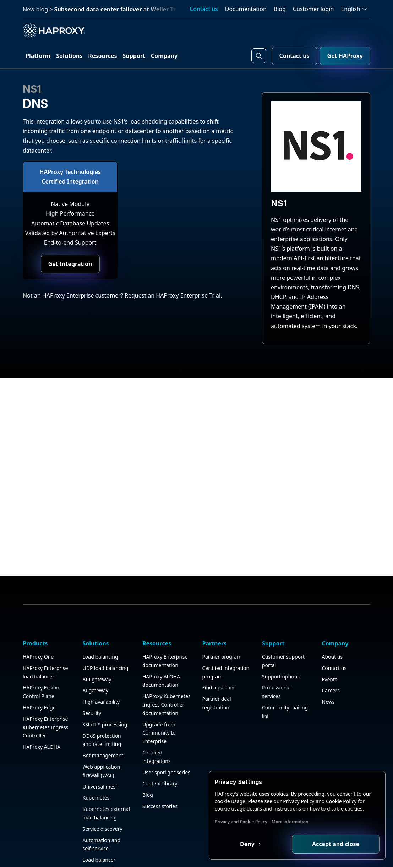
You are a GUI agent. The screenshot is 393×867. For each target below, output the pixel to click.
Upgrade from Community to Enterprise (159, 698)
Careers (331, 656)
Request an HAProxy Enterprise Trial (172, 295)
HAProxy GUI (98, 856)
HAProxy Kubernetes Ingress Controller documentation (166, 670)
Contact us (204, 9)
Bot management (103, 721)
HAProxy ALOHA (41, 712)
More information (290, 822)
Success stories (160, 772)
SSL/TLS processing (105, 690)
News (328, 667)
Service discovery (102, 794)
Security (92, 679)
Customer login (313, 9)
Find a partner (218, 653)
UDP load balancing (106, 634)
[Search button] (258, 55)
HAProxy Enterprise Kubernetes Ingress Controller (45, 693)
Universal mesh (101, 752)
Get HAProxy (345, 56)
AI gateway (95, 656)
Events (329, 645)
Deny (248, 844)
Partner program (222, 622)
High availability (101, 667)
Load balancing (100, 622)
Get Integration (70, 264)
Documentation (246, 9)
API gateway (97, 645)
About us (332, 622)
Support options (281, 642)
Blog (280, 9)
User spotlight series (166, 738)
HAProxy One (38, 622)
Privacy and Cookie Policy (241, 822)
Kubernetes (96, 763)
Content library (159, 749)
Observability (98, 845)
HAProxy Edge (39, 673)
